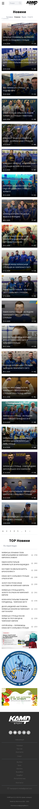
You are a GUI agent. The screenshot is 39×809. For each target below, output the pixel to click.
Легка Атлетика (19, 778)
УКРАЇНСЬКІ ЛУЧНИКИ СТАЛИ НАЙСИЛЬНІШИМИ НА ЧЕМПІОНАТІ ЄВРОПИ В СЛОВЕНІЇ (15, 555)
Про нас (19, 749)
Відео (24, 17)
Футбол (19, 762)
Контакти (19, 752)
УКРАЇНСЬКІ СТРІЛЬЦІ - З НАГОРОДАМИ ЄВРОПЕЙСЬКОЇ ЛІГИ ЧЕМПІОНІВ (19, 467)
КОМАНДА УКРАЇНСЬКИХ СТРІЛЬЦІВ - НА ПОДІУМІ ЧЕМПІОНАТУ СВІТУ (18, 366)
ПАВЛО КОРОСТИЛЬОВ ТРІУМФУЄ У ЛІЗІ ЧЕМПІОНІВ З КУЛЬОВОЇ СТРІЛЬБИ (19, 492)
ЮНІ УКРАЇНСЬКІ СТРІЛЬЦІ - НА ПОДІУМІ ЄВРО (16, 89)
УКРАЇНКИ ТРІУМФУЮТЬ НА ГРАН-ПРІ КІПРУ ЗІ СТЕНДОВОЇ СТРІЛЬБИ (18, 38)
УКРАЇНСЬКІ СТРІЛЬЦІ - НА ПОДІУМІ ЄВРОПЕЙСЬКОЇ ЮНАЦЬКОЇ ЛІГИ (17, 417)
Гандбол (19, 775)
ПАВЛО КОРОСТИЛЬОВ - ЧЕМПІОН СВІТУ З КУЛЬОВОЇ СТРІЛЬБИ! (17, 291)
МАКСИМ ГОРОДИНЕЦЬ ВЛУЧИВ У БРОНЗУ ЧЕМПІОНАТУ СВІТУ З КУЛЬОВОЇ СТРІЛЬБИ (17, 340)
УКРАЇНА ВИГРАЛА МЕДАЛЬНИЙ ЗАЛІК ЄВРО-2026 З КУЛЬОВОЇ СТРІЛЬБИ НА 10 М (19, 62)
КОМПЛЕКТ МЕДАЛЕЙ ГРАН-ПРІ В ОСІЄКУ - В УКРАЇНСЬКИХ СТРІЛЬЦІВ (18, 139)
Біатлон (19, 769)
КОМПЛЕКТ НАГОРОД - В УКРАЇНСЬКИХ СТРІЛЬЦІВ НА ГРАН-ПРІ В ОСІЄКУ (19, 164)
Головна (9, 17)
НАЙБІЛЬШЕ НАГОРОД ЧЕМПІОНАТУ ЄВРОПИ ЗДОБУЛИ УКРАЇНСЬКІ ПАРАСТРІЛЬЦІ (18, 441)
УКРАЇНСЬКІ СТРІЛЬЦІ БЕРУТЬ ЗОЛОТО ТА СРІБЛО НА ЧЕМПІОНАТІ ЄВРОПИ (15, 592)
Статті (30, 17)
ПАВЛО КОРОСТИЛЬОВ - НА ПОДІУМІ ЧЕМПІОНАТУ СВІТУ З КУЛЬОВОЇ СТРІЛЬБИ (18, 315)
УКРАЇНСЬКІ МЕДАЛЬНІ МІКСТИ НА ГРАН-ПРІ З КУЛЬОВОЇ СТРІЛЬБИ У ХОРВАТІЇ (17, 189)
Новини (17, 17)
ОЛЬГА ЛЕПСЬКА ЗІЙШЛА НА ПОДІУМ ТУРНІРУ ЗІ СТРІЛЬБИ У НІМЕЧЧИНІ (18, 114)
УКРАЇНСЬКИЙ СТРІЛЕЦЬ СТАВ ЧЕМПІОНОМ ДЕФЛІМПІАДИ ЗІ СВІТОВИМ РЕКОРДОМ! (15, 239)
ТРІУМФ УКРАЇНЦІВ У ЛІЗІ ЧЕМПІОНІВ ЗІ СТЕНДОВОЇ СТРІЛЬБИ (19, 518)
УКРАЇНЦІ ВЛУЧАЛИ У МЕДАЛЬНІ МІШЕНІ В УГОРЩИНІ (16, 215)
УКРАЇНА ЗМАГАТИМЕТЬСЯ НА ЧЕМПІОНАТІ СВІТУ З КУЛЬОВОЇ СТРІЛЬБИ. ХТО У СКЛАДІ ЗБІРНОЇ (17, 390)
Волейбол (19, 772)
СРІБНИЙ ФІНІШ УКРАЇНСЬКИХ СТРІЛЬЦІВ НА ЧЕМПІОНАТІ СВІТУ (17, 265)
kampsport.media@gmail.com (21, 788)
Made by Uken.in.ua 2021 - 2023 (19, 801)
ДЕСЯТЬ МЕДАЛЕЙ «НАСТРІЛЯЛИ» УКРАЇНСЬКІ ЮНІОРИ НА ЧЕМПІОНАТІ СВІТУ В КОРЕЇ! (16, 608)
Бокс (19, 765)
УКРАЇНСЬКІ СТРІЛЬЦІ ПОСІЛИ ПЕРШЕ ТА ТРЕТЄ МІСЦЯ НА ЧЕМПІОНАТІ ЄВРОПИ (13, 618)
